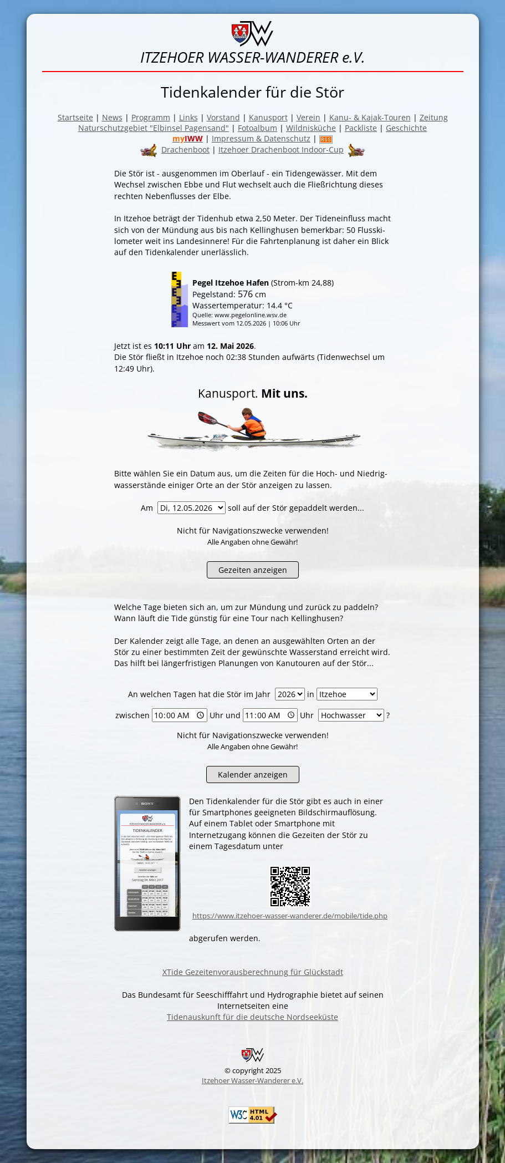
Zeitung (434, 117)
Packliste (361, 128)
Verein (308, 117)
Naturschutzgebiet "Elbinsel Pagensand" (153, 128)
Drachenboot (185, 149)
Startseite (75, 117)
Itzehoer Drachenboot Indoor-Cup (281, 149)
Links (188, 117)
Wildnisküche (311, 128)
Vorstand (223, 117)
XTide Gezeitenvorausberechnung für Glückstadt (252, 972)
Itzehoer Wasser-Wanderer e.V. (252, 1080)
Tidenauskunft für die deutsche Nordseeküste (252, 1017)
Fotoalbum (257, 128)
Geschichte (406, 128)
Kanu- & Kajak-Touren (370, 117)
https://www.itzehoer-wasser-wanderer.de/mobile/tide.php (289, 916)
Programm (150, 117)
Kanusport (268, 117)
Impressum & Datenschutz (261, 138)
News (112, 117)
